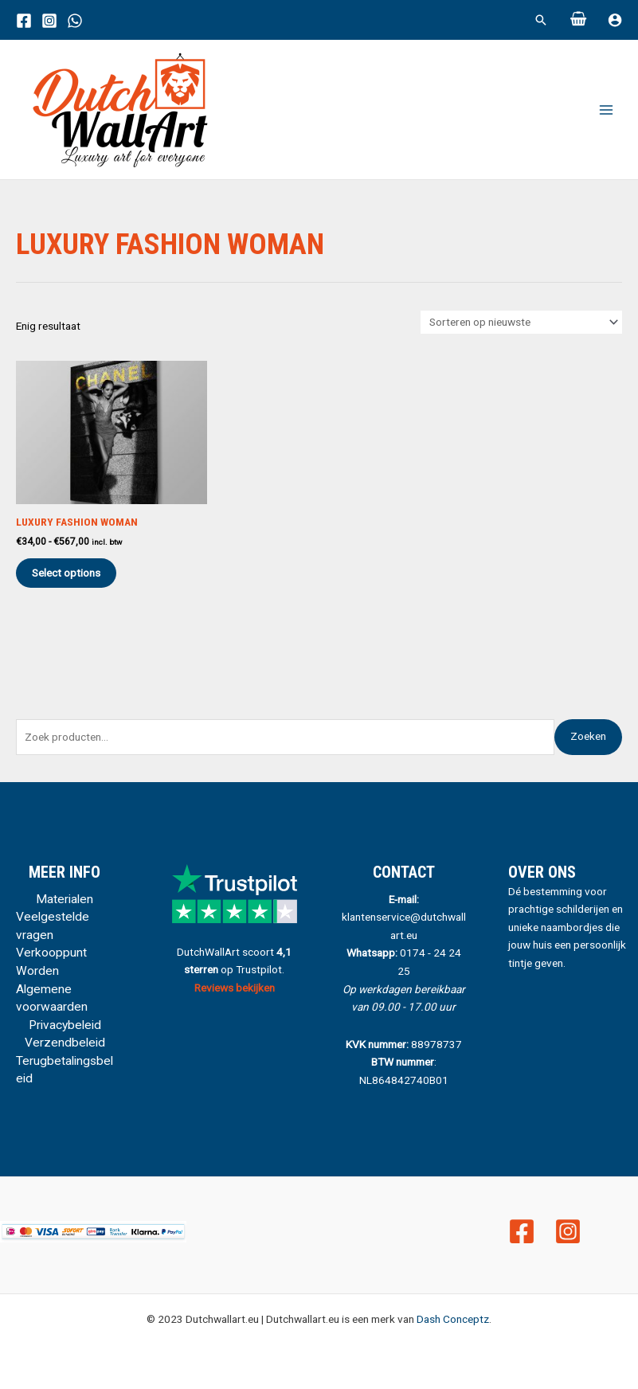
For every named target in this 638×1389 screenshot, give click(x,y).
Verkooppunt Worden (51, 961)
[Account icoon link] (615, 20)
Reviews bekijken (234, 987)
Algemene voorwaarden (52, 998)
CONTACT (404, 872)
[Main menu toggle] (606, 109)
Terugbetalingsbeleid (64, 1070)
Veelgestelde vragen (52, 926)
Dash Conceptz (453, 1319)
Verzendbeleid (65, 1042)
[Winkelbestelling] (521, 323)
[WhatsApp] (75, 21)
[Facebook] (24, 21)
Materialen (64, 899)
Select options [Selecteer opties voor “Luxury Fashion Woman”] (66, 572)
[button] (541, 20)
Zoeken (588, 736)
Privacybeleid (65, 1025)
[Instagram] (49, 21)
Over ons (542, 872)
